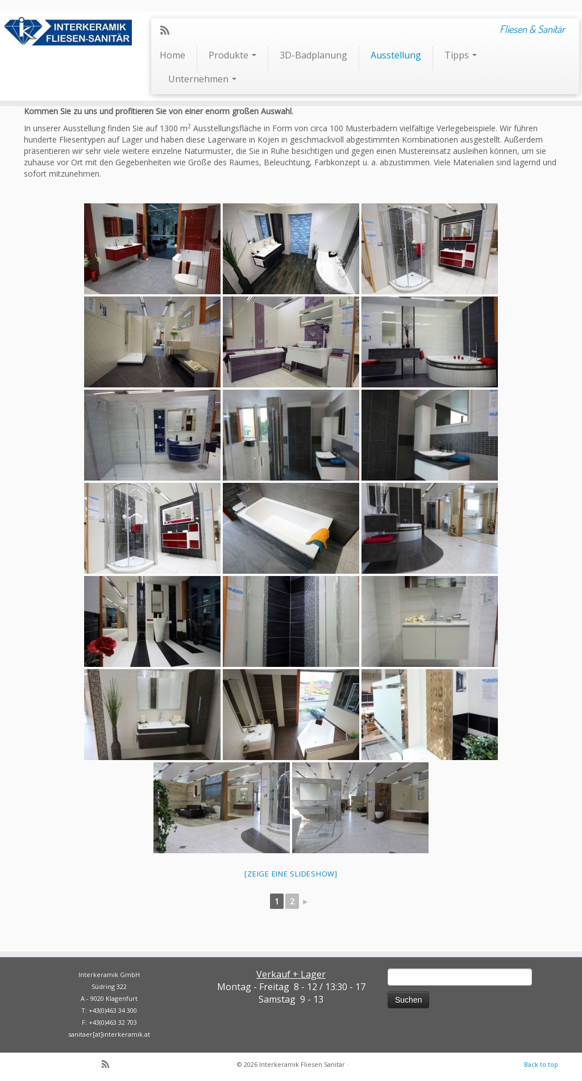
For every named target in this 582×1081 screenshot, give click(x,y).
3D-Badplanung (313, 55)
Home (172, 55)
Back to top (541, 1064)
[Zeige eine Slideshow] (291, 874)
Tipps (460, 55)
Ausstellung (396, 55)
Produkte (232, 55)
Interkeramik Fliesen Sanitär (302, 1064)
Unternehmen (202, 79)
